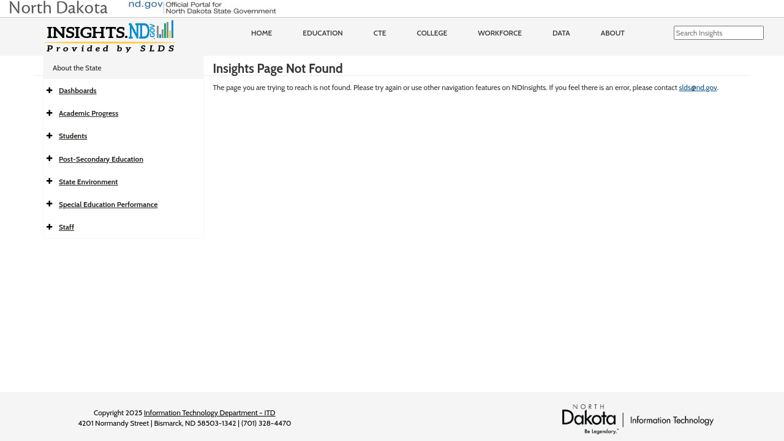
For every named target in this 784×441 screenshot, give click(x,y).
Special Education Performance (108, 204)
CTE (380, 32)
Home (261, 32)
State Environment (88, 181)
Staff (66, 227)
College (432, 32)
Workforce (500, 32)
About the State (77, 67)
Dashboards (78, 90)
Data (561, 32)
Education (323, 32)
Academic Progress (88, 113)
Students (73, 135)
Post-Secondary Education (101, 159)
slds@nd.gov (698, 87)
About (613, 32)
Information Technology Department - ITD (210, 412)
